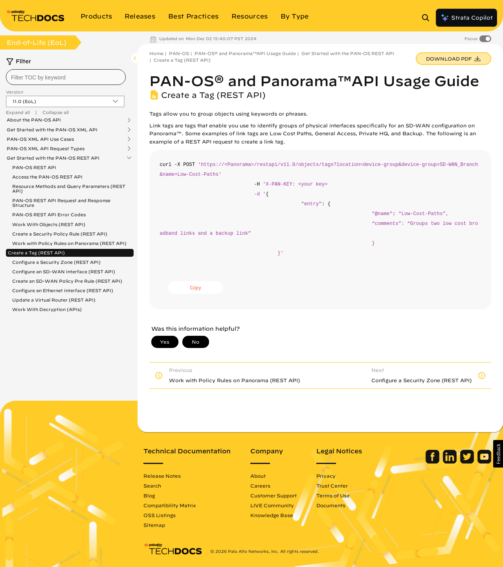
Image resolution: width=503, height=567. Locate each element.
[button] (498, 454)
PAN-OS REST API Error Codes (49, 214)
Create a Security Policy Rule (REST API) (59, 233)
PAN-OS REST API (34, 167)
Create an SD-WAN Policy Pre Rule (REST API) (67, 281)
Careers (260, 485)
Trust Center (332, 485)
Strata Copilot (466, 17)
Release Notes (162, 476)
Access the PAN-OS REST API (47, 176)
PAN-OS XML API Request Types (45, 148)
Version (14, 91)
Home (156, 53)
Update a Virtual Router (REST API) (53, 299)
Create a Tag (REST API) (36, 252)
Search (152, 485)
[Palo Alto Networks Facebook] (433, 461)
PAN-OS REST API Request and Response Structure (61, 203)
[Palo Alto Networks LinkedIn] (450, 461)
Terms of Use (333, 495)
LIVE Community (272, 505)
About (258, 476)
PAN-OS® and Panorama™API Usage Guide (245, 53)
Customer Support (273, 495)
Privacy (326, 476)
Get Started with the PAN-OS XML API (52, 129)
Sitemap (154, 525)
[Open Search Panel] (428, 17)
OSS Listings (159, 515)
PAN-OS (179, 53)
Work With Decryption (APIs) (47, 309)
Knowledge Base (271, 515)
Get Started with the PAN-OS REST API (53, 158)
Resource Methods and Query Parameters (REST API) (68, 188)
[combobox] (66, 77)
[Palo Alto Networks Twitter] (467, 461)
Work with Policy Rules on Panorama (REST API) (69, 243)
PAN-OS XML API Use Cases (40, 139)
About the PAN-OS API (34, 120)
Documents (330, 505)
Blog (149, 495)
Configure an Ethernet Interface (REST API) (62, 290)
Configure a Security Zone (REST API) (56, 262)
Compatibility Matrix (169, 505)
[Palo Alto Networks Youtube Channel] (484, 461)
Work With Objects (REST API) (48, 224)
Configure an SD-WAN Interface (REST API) (63, 271)
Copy (195, 288)
